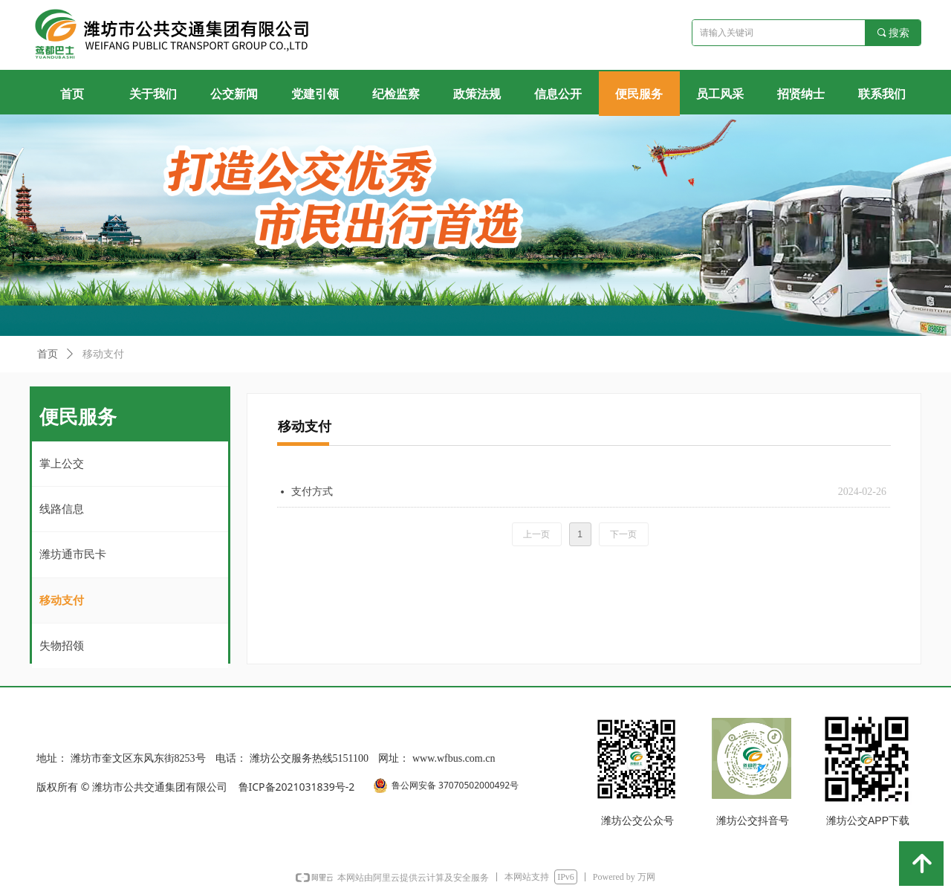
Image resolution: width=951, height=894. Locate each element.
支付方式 (312, 491)
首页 (47, 354)
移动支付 (103, 354)
